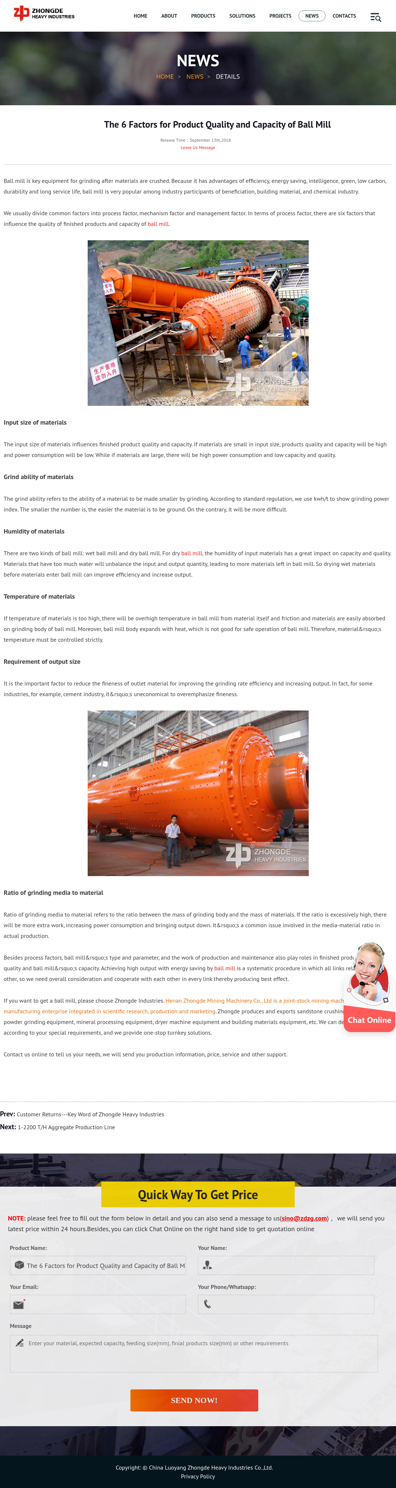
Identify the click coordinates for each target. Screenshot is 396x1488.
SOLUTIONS (242, 16)
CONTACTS (344, 16)
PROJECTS (280, 16)
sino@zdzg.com (304, 1218)
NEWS (312, 16)
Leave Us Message (198, 147)
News (194, 76)
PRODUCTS (203, 16)
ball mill (158, 223)
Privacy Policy (198, 1476)
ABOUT (169, 16)
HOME (140, 16)
